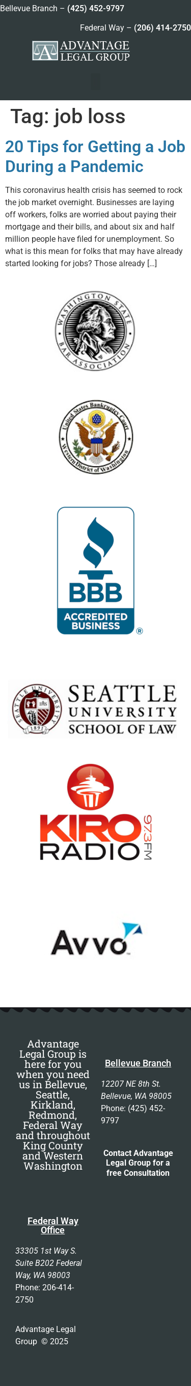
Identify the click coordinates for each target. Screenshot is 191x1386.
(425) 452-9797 (95, 8)
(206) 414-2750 (162, 28)
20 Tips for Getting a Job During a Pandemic (95, 156)
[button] (95, 81)
